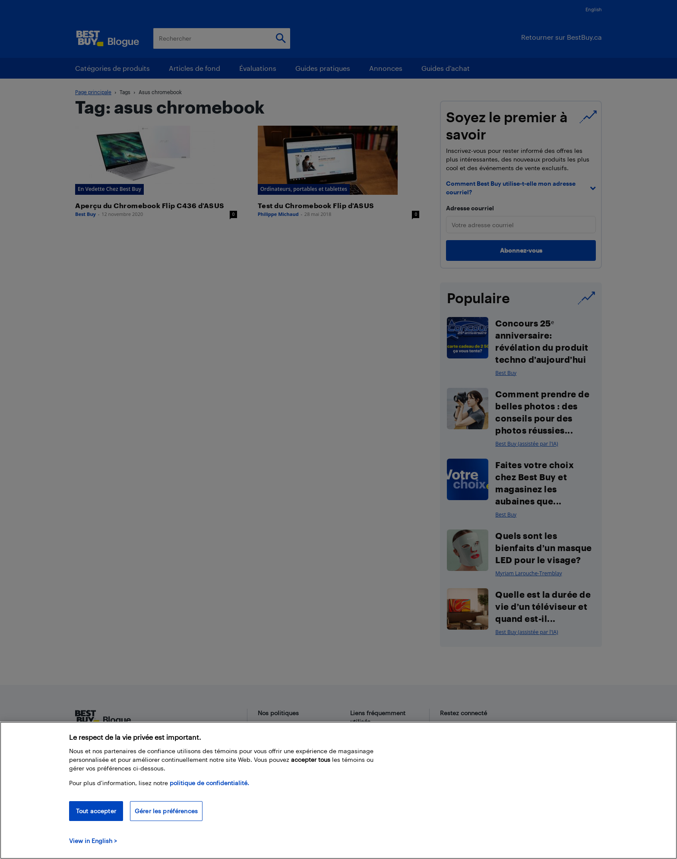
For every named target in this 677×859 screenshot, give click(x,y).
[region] (338, 790)
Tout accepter (96, 811)
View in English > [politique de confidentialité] (93, 840)
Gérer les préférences (166, 811)
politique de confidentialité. (209, 782)
